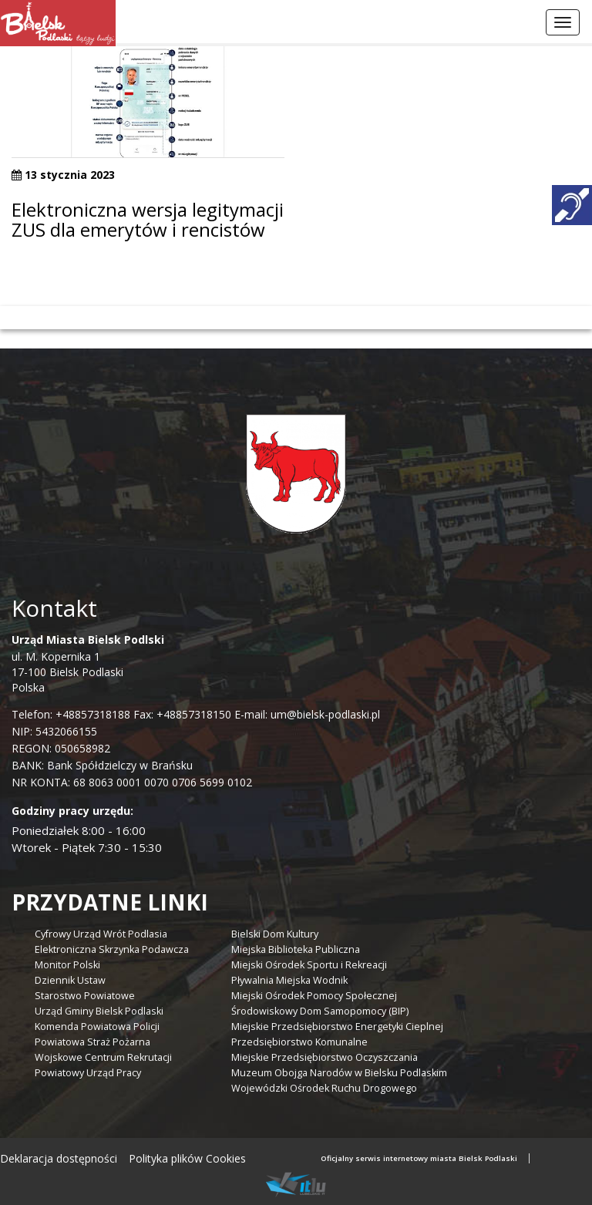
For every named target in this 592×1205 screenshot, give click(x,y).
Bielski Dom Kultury (274, 934)
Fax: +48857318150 (182, 714)
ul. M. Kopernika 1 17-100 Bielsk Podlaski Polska (88, 663)
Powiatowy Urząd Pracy (88, 1072)
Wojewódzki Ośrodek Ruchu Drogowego (324, 1088)
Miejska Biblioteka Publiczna (295, 949)
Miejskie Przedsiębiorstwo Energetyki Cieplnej (337, 1026)
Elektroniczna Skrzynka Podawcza (112, 949)
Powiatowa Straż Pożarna (92, 1041)
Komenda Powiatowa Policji (97, 1026)
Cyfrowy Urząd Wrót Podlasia (101, 934)
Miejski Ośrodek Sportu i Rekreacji (309, 964)
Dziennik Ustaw (70, 980)
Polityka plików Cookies (187, 1158)
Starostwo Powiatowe (85, 995)
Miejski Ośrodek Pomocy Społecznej (314, 995)
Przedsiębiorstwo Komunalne (299, 1041)
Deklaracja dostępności (58, 1158)
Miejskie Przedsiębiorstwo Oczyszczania (324, 1057)
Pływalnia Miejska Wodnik (289, 980)
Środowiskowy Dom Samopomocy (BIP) (320, 1011)
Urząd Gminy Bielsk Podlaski (99, 1011)
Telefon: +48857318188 (71, 714)
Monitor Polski (67, 964)
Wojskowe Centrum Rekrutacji (103, 1057)
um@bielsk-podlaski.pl (323, 714)
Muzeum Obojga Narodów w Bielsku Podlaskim (339, 1072)
